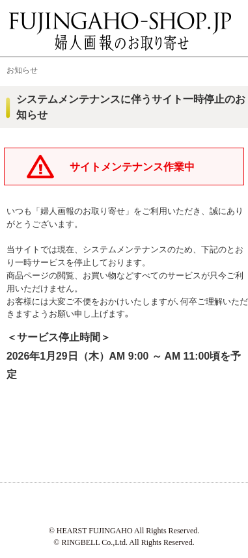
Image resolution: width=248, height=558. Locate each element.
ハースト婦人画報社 (63, 503)
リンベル (185, 503)
